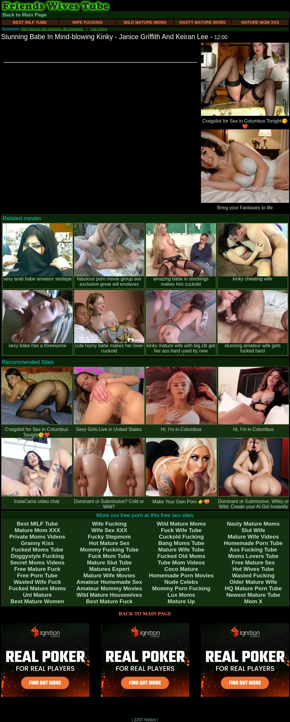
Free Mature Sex (253, 562)
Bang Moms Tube (181, 543)
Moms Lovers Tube (253, 556)
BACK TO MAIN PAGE (145, 613)
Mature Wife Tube (181, 549)
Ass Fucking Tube (253, 549)
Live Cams (98, 29)
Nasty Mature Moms (203, 22)
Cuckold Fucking (181, 537)
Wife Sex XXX (109, 530)
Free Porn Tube (37, 575)
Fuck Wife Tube (181, 530)
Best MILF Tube (30, 22)
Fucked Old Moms (181, 556)
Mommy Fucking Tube (109, 549)
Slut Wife (253, 530)
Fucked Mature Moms (37, 588)
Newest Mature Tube (253, 595)
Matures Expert (109, 569)
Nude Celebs (181, 582)
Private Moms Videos (37, 537)
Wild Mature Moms (145, 22)
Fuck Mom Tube (109, 556)
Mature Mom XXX (260, 22)
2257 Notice (145, 719)
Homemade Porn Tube (253, 543)
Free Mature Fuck (37, 569)
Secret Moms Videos (37, 562)
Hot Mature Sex (109, 543)
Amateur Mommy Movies (109, 588)
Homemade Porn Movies (181, 575)
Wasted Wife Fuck (37, 582)
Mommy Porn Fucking (181, 588)
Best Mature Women (37, 601)
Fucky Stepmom (109, 537)
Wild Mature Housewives (109, 595)
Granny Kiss (37, 543)
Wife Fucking (87, 22)
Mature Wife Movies (109, 575)
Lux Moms (181, 595)
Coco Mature (181, 569)
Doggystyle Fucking (37, 556)
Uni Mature (37, 595)
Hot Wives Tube (253, 569)
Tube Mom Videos (181, 562)
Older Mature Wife (253, 582)
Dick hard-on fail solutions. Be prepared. (52, 29)
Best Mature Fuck (109, 601)
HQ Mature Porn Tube (253, 588)
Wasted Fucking (253, 575)
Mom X (253, 601)
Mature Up (181, 601)
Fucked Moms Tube (37, 549)
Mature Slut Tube (109, 562)
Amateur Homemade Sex (109, 582)
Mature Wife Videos (253, 537)
